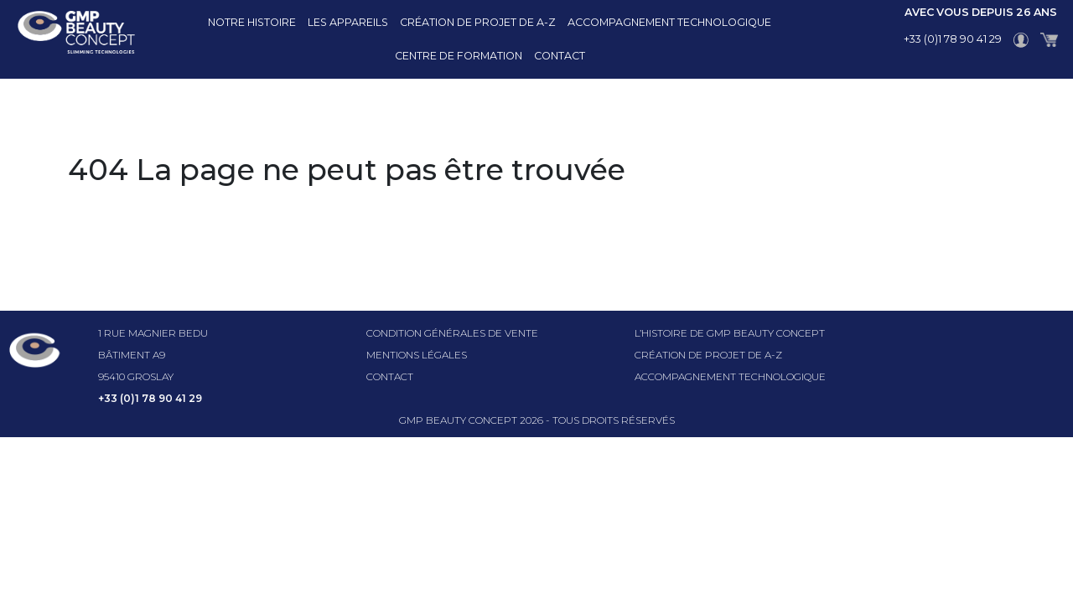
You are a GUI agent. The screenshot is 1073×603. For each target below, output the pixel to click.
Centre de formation (458, 55)
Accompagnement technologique (669, 22)
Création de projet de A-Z (478, 22)
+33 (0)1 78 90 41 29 (953, 39)
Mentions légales (416, 354)
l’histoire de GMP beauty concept (730, 333)
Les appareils (348, 22)
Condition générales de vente (452, 333)
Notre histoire (252, 22)
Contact (559, 55)
